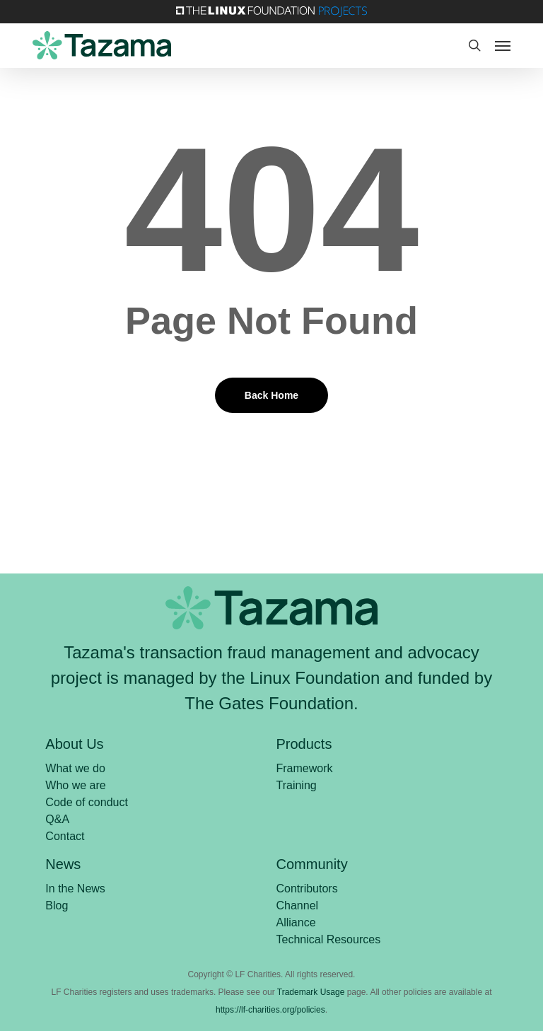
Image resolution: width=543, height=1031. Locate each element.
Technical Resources (328, 939)
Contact (64, 836)
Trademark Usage (311, 992)
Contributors (307, 889)
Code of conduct (86, 802)
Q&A (57, 819)
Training (296, 785)
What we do (75, 768)
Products (304, 744)
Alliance (296, 922)
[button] (502, 45)
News (63, 864)
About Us (74, 744)
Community (312, 864)
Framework (304, 768)
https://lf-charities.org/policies (270, 1010)
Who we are (75, 785)
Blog (56, 905)
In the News (75, 889)
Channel (297, 905)
